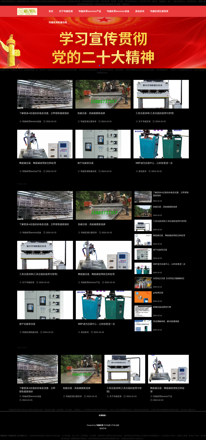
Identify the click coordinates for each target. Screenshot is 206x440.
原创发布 (139, 11)
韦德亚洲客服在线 (58, 22)
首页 (51, 11)
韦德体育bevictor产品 (89, 11)
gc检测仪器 (158, 293)
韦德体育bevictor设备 (118, 11)
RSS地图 (107, 425)
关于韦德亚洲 (66, 11)
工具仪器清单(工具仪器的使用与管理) (155, 113)
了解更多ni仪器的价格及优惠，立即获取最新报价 (44, 113)
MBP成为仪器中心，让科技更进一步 (154, 163)
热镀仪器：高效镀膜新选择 (91, 113)
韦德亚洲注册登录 (159, 11)
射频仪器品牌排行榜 (162, 307)
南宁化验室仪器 (86, 163)
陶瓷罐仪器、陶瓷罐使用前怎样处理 (37, 163)
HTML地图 (115, 425)
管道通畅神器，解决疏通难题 (166, 321)
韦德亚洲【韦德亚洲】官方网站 (12, 436)
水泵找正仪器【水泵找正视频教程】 (169, 278)
